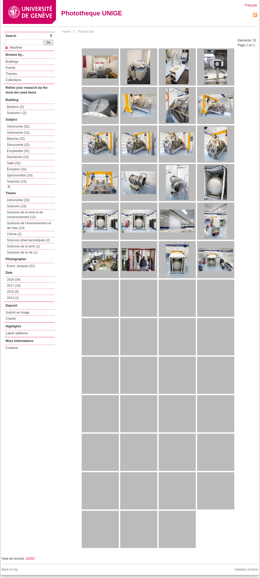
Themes (11, 74)
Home (66, 31)
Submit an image (17, 312)
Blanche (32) (16, 139)
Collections (13, 80)
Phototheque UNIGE (91, 13)
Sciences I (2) (16, 113)
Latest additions (17, 333)
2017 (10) (13, 286)
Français (251, 5)
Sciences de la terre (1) (23, 246)
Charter (11, 318)
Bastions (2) (15, 107)
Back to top (10, 569)
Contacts (12, 348)
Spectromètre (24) (20, 175)
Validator (241, 569)
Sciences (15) (16, 181)
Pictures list (86, 31)
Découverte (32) (18, 145)
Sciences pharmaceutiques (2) (28, 240)
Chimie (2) (14, 234)
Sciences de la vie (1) (22, 252)
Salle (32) (13, 163)
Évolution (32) (17, 169)
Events (10, 68)
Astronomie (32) (18, 126)
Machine (13, 47)
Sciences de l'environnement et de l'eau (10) (29, 225)
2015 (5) (13, 292)
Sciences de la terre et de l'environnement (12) (25, 214)
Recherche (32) (18, 157)
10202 (30, 558)
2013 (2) (13, 298)
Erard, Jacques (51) (21, 266)
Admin (253, 569)
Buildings (12, 62)
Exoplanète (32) (18, 151)
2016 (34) (13, 279)
